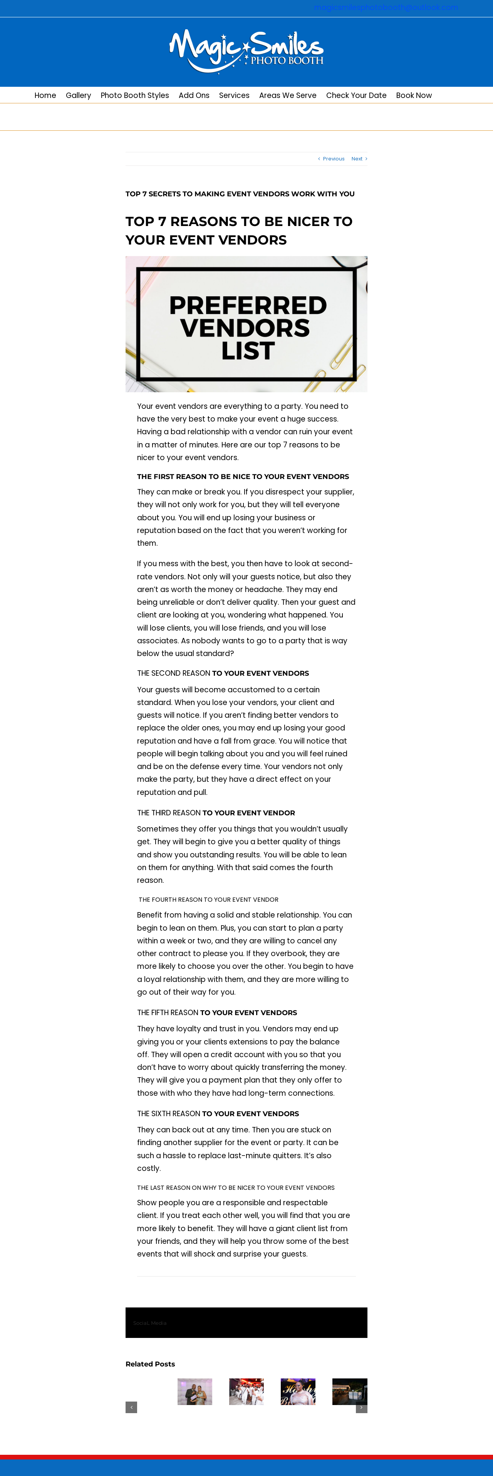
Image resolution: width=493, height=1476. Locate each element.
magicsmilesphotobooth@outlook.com (386, 7)
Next (357, 158)
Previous (334, 158)
